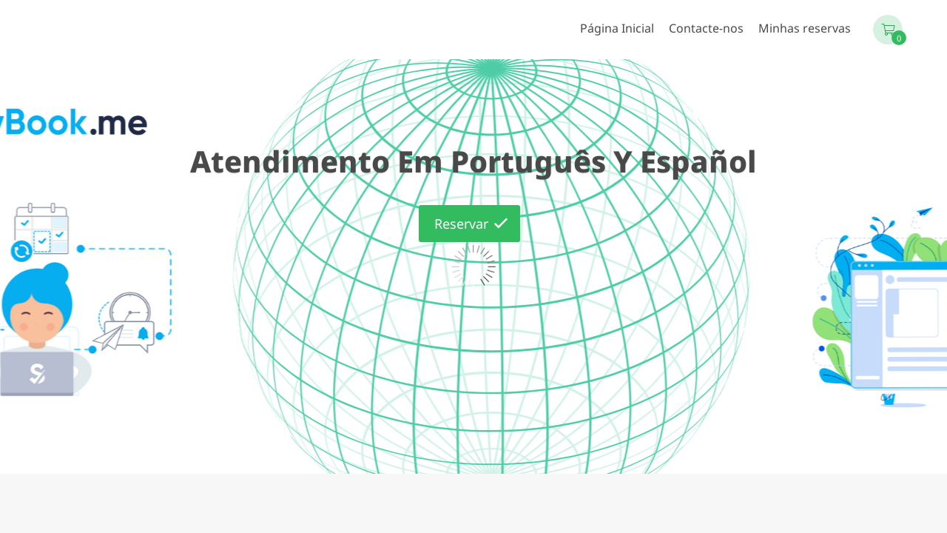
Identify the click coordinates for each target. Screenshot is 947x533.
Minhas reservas (804, 28)
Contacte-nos (706, 28)
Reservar (461, 223)
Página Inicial (617, 28)
